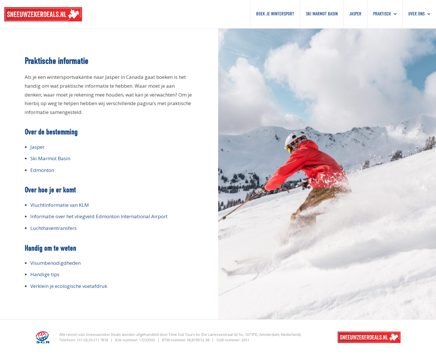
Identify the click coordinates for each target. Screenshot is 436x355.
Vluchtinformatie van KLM (59, 205)
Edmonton (42, 170)
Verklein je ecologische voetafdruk (68, 286)
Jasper (37, 147)
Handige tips (44, 274)
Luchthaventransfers (53, 228)
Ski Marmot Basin (50, 158)
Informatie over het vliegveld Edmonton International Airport (99, 216)
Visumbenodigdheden (55, 263)
